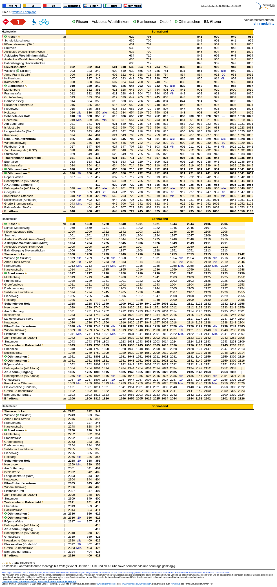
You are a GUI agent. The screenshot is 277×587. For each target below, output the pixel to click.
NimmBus (175, 584)
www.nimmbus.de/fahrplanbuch (136, 584)
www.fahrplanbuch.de (107, 584)
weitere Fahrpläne (24, 12)
